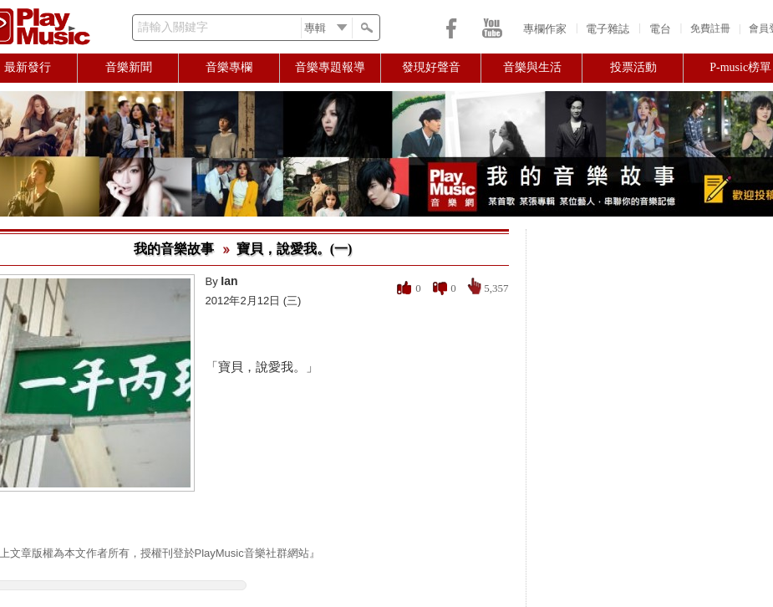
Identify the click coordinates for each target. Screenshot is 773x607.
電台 (660, 29)
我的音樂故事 (174, 249)
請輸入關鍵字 (173, 27)
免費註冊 (710, 28)
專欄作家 (545, 29)
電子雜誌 (607, 29)
